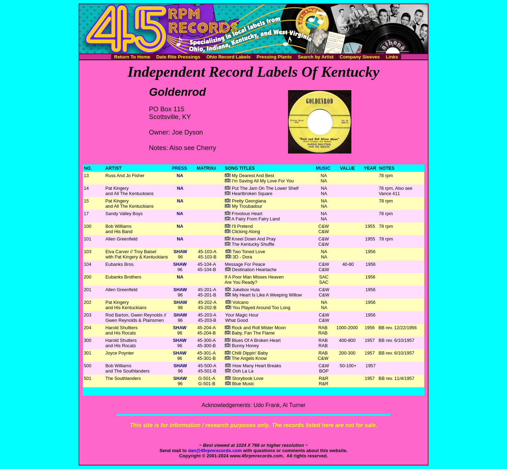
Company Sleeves (360, 57)
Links (392, 57)
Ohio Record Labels (228, 57)
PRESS (179, 168)
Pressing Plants (274, 57)
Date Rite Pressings (178, 57)
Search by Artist (316, 57)
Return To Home (132, 57)
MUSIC (323, 168)
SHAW (180, 251)
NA (180, 175)
